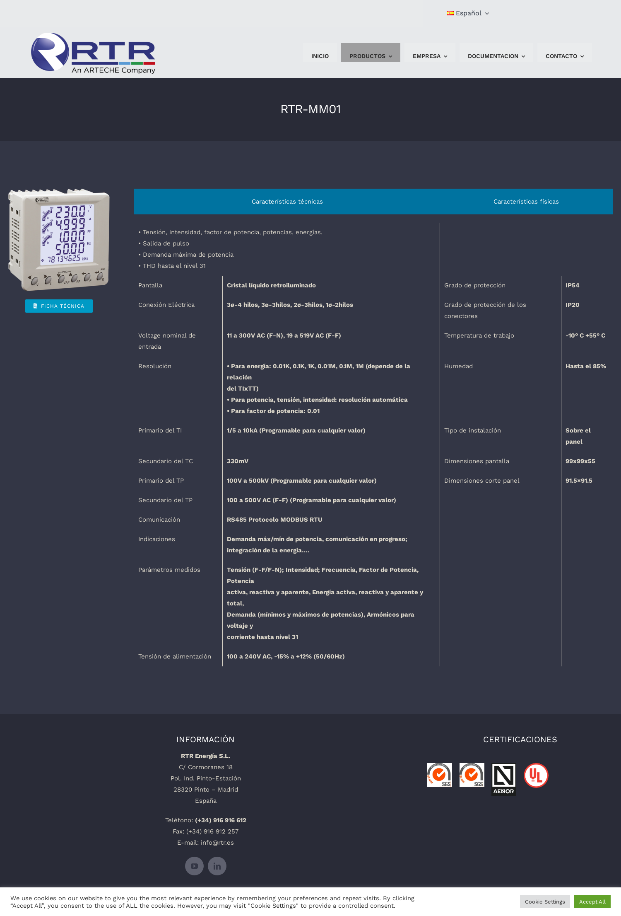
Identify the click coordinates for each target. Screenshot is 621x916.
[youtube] (194, 866)
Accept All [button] (592, 902)
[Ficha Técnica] (59, 306)
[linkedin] (217, 866)
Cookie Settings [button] (545, 902)
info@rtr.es (217, 842)
